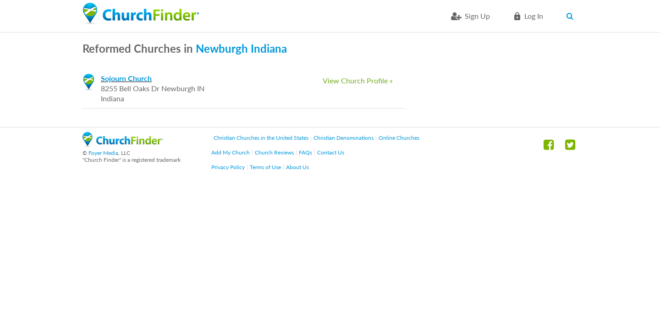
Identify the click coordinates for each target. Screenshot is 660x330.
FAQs (305, 152)
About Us (297, 167)
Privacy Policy (228, 167)
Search (572, 16)
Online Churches (399, 137)
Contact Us (330, 152)
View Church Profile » (358, 80)
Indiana (269, 48)
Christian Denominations (344, 137)
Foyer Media (103, 152)
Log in (533, 15)
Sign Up (477, 15)
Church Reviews (274, 152)
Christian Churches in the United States (261, 137)
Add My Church (230, 152)
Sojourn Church (126, 78)
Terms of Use (265, 167)
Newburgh (222, 48)
